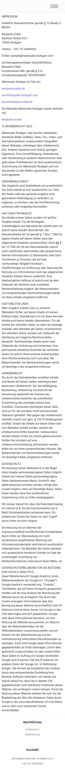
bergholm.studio (12, 119)
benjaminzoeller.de (13, 88)
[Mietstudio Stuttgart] (21, 6)
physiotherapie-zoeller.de (17, 102)
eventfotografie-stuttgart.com (20, 95)
